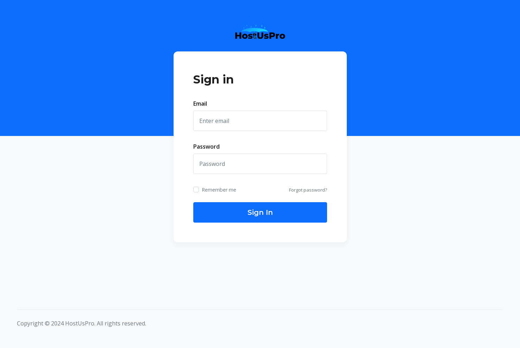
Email (200, 103)
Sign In (260, 212)
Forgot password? (308, 190)
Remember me (219, 189)
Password (206, 146)
